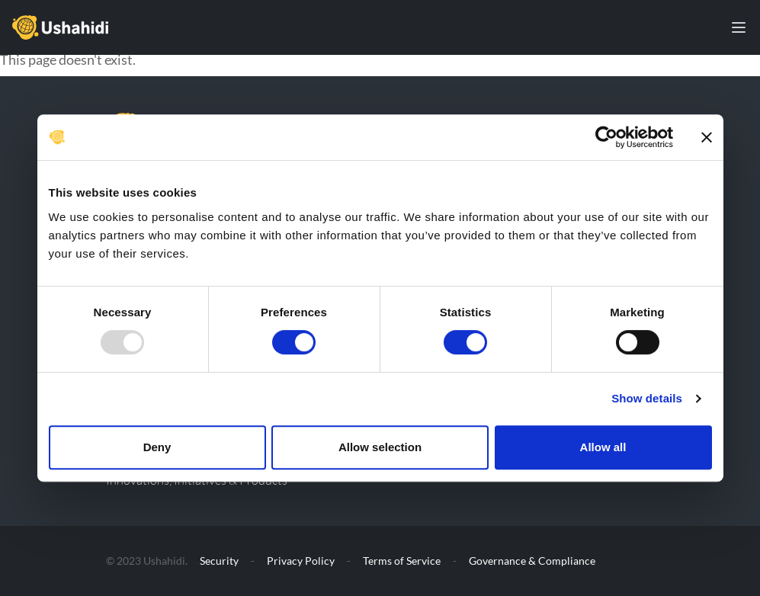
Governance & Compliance (532, 560)
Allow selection (380, 447)
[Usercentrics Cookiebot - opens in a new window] (606, 137)
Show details (646, 398)
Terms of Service (402, 560)
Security (219, 560)
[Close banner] (706, 137)
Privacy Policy (301, 560)
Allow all (603, 447)
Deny (157, 447)
